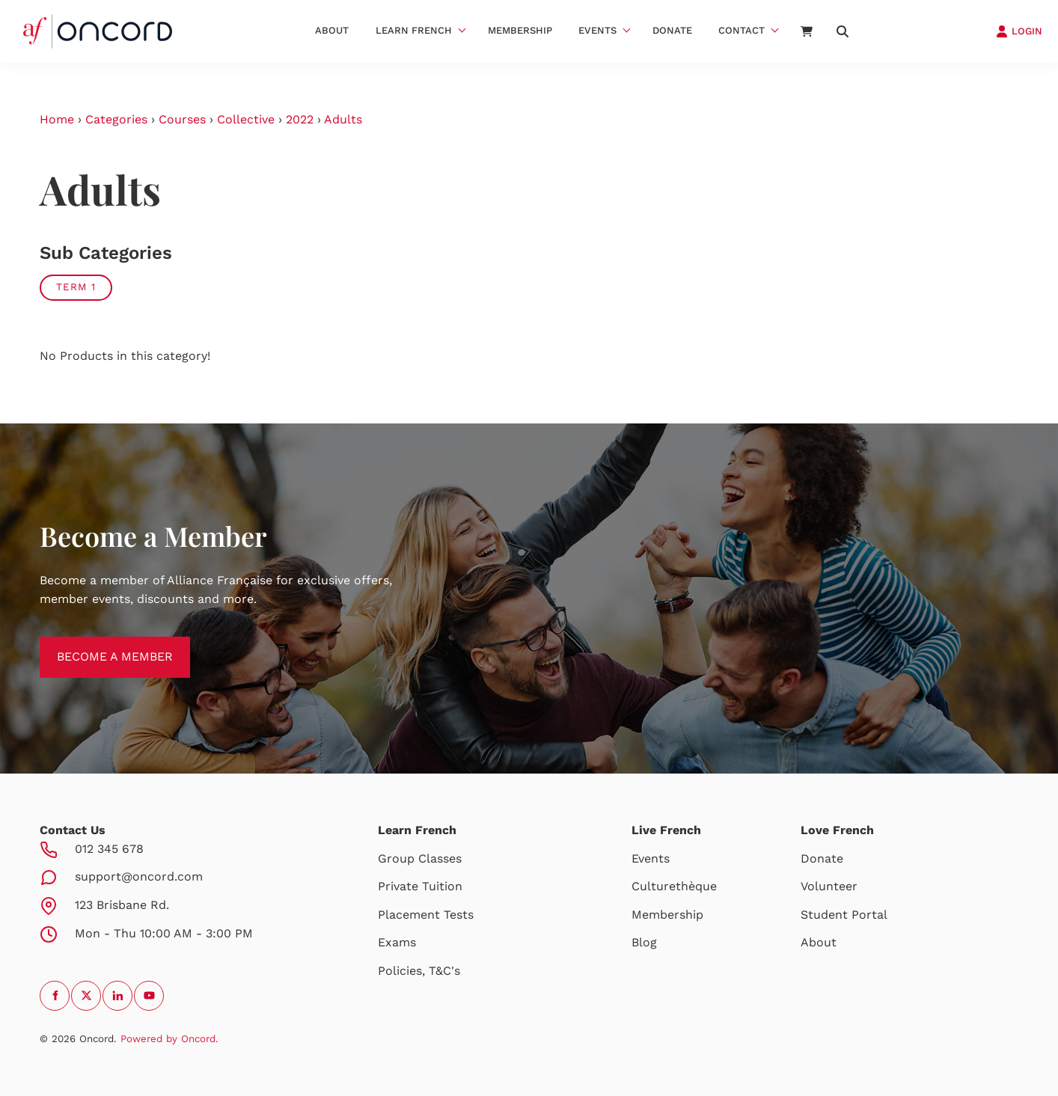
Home (57, 119)
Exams (397, 942)
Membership (520, 30)
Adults (343, 119)
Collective (246, 119)
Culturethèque (674, 886)
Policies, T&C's (419, 971)
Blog (644, 942)
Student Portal (844, 914)
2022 (300, 119)
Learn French (414, 30)
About (332, 30)
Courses (182, 119)
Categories (116, 119)
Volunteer (829, 886)
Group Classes (420, 858)
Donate (672, 30)
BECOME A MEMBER (98, 645)
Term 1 (76, 287)
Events (597, 30)
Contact (741, 30)
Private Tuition (420, 886)
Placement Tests (426, 914)
